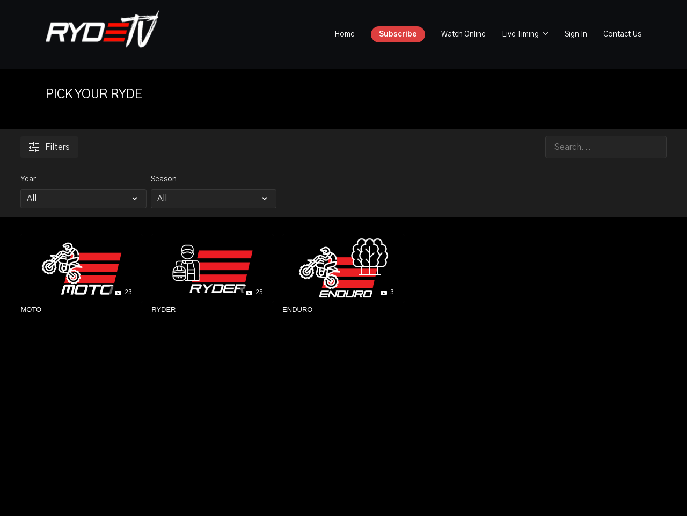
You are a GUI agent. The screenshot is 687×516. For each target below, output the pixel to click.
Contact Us (622, 34)
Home (344, 34)
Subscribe (398, 34)
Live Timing (525, 34)
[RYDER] (212, 309)
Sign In (576, 34)
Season (164, 179)
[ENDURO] (343, 309)
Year (28, 179)
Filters (49, 147)
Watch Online (463, 34)
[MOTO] (81, 309)
